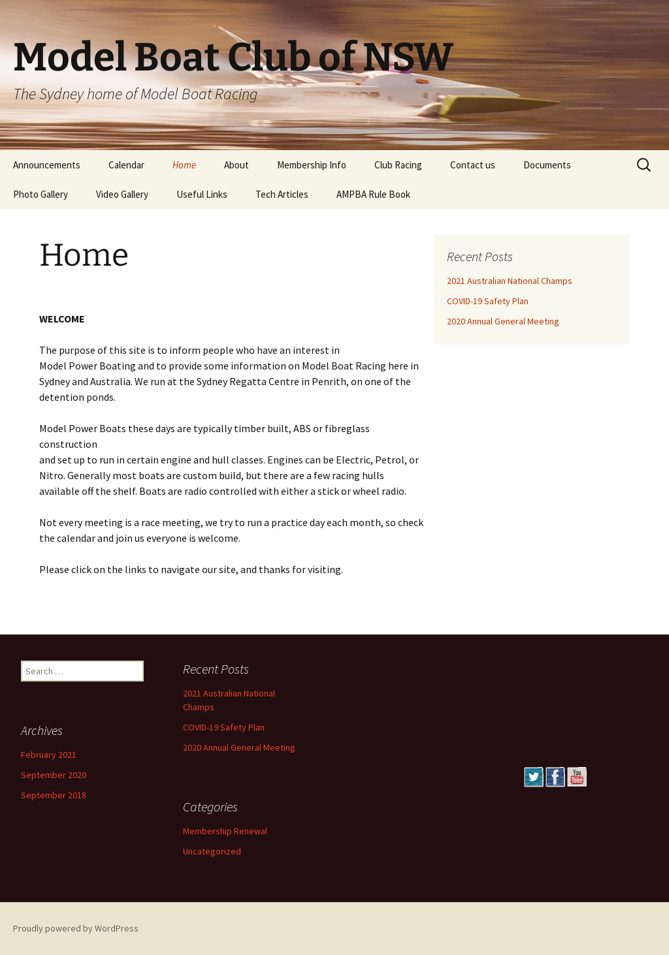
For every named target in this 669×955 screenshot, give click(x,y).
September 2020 (53, 775)
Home (184, 165)
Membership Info (311, 165)
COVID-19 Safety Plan (488, 301)
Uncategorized (212, 851)
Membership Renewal (225, 831)
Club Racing (398, 165)
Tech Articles (281, 194)
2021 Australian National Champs (509, 281)
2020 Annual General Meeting (503, 321)
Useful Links (201, 194)
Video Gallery (122, 194)
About (236, 165)
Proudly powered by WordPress (76, 928)
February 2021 (48, 754)
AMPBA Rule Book (373, 194)
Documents (547, 165)
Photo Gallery (40, 194)
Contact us (472, 165)
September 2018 (53, 795)
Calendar (126, 165)
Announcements (46, 165)
